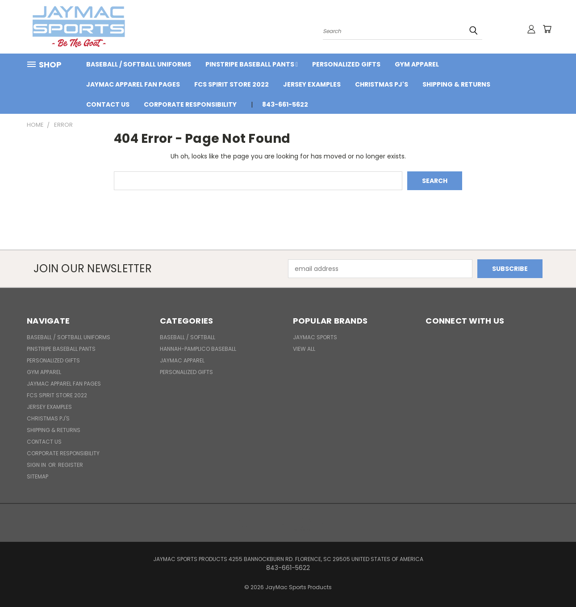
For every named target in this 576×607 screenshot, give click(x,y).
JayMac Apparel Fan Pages (133, 84)
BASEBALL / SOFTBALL (187, 337)
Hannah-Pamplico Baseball (198, 349)
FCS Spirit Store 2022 (231, 84)
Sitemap (37, 476)
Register (70, 465)
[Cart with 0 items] (547, 29)
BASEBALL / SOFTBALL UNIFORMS (138, 64)
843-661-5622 (285, 104)
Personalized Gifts (346, 64)
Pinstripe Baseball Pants (251, 64)
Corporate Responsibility (190, 104)
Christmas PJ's (381, 84)
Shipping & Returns (456, 84)
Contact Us (107, 104)
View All (304, 349)
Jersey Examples (312, 84)
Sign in (37, 465)
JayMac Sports (315, 337)
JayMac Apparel (182, 360)
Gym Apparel (417, 64)
